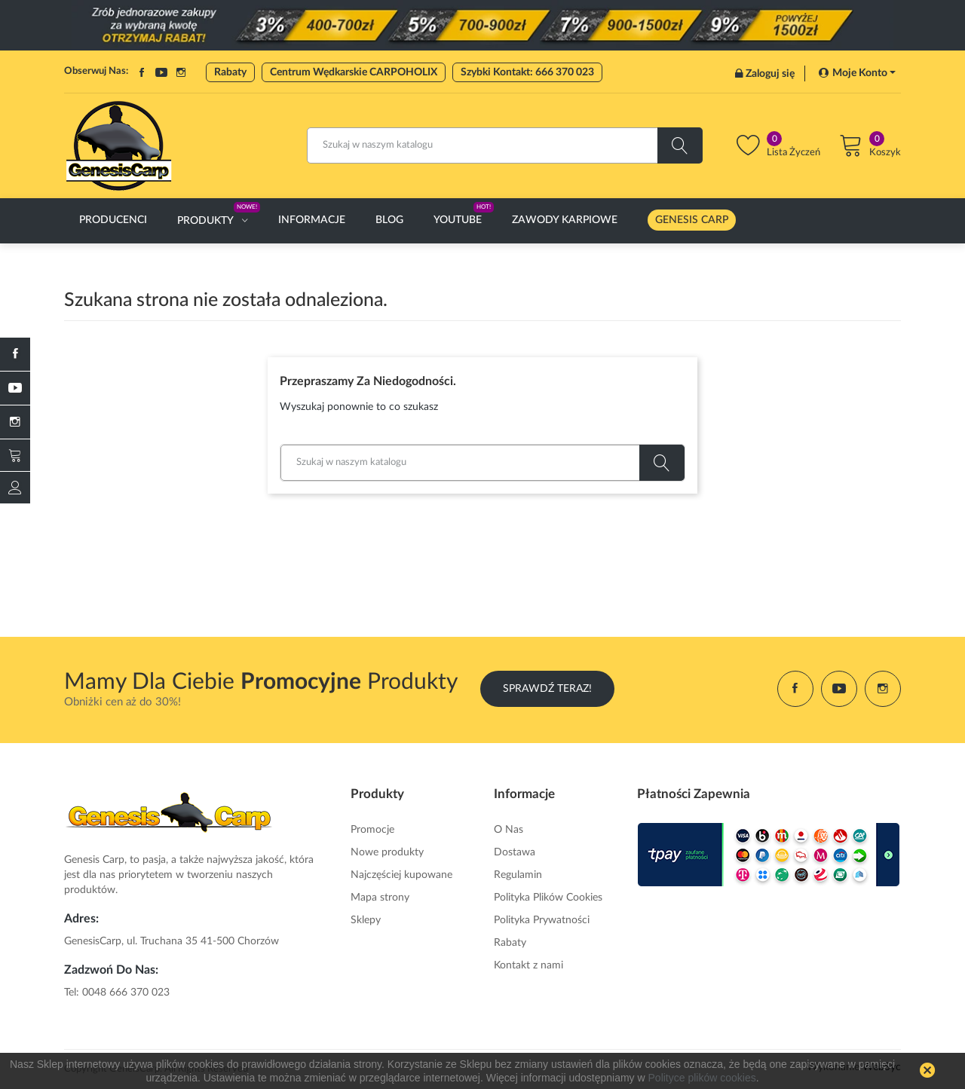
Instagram (181, 72)
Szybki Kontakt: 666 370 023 (527, 72)
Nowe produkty (387, 852)
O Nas (508, 829)
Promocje (372, 829)
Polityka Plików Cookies (548, 897)
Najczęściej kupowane (401, 875)
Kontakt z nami (528, 965)
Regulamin (518, 875)
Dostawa (514, 852)
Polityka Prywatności (542, 920)
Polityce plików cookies (702, 1078)
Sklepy (366, 920)
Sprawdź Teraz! (547, 689)
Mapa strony (380, 897)
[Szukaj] (505, 145)
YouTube (161, 72)
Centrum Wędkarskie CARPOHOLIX (353, 72)
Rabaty (230, 72)
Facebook (142, 72)
